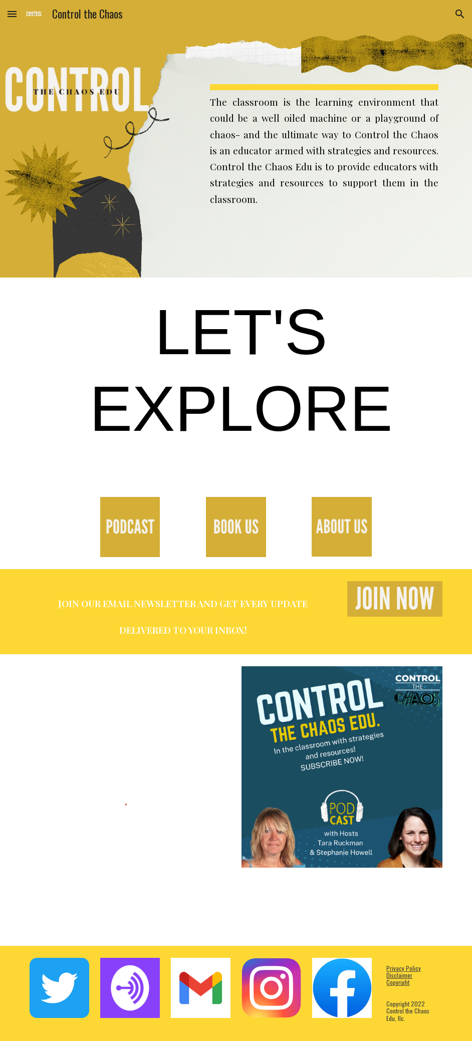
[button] (12, 14)
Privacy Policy (403, 968)
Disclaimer (399, 975)
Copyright (397, 982)
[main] (324, 138)
